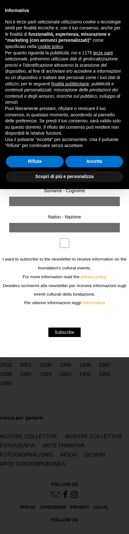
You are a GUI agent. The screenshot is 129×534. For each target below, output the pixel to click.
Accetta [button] (94, 161)
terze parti (103, 52)
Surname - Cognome (64, 190)
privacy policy (94, 276)
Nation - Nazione (64, 216)
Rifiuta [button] (35, 161)
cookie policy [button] (50, 46)
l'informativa (93, 302)
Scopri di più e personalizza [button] (64, 176)
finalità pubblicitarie (70, 83)
